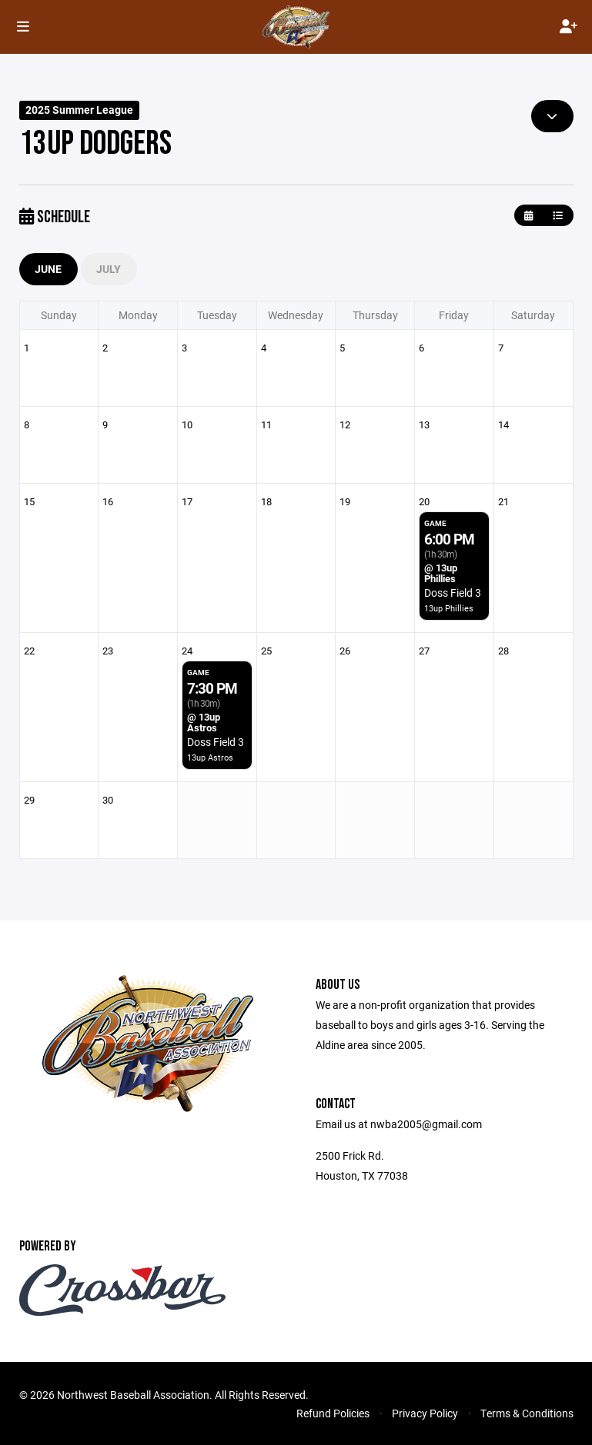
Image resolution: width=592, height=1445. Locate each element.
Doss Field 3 (452, 592)
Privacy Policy (425, 1413)
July (109, 268)
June (48, 268)
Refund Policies (333, 1413)
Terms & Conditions (527, 1413)
